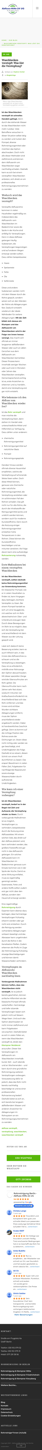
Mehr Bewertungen (23, 1315)
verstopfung (7, 1132)
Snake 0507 (18, 1231)
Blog (3, 1402)
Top (21, 1446)
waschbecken (20, 1132)
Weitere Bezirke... (9, 1385)
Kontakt (4, 1406)
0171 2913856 (23, 1179)
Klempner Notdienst (11, 1045)
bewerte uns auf (23, 1206)
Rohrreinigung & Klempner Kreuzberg (18, 1379)
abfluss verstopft (9, 1128)
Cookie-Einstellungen (11, 1416)
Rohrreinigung (8, 907)
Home (4, 40)
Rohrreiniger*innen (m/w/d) (13, 1433)
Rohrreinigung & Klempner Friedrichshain (20, 1375)
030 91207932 (23, 1158)
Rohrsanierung (8, 555)
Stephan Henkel (19, 72)
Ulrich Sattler (19, 1293)
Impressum (6, 1409)
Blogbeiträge (11, 75)
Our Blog (13, 40)
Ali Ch (16, 1271)
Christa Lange (19, 1211)
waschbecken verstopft (12, 1135)
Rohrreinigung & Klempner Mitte (16, 1371)
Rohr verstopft (14, 412)
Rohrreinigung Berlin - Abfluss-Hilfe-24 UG (25, 1194)
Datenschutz (7, 1412)
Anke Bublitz (19, 1251)
